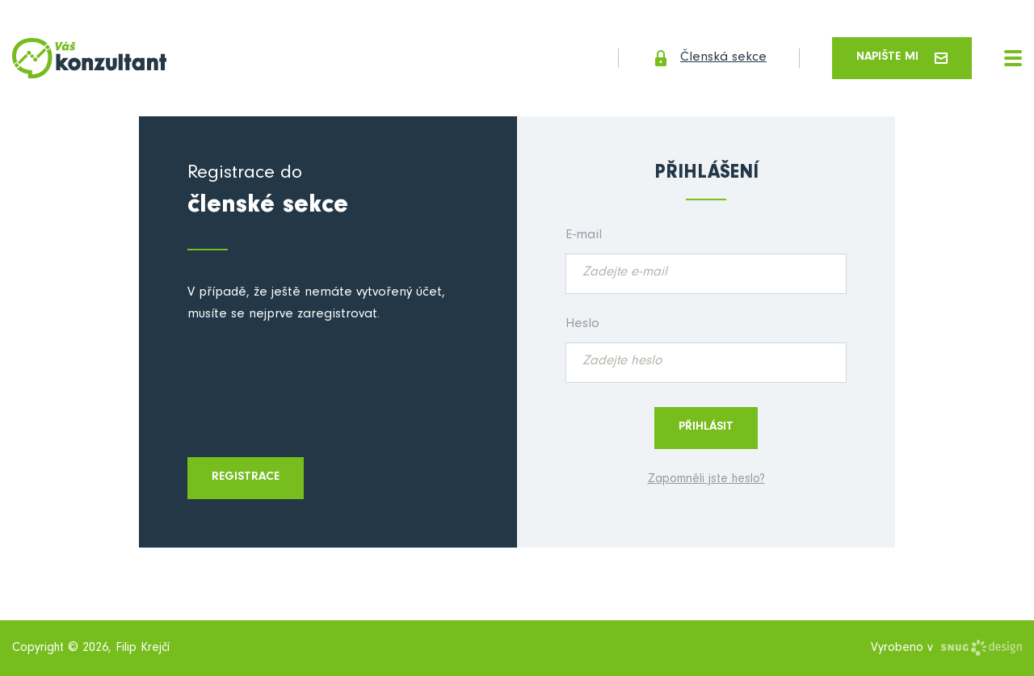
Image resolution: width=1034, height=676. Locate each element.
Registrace (246, 478)
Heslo (582, 325)
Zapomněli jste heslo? (706, 479)
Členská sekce (709, 58)
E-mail (583, 236)
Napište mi (902, 58)
